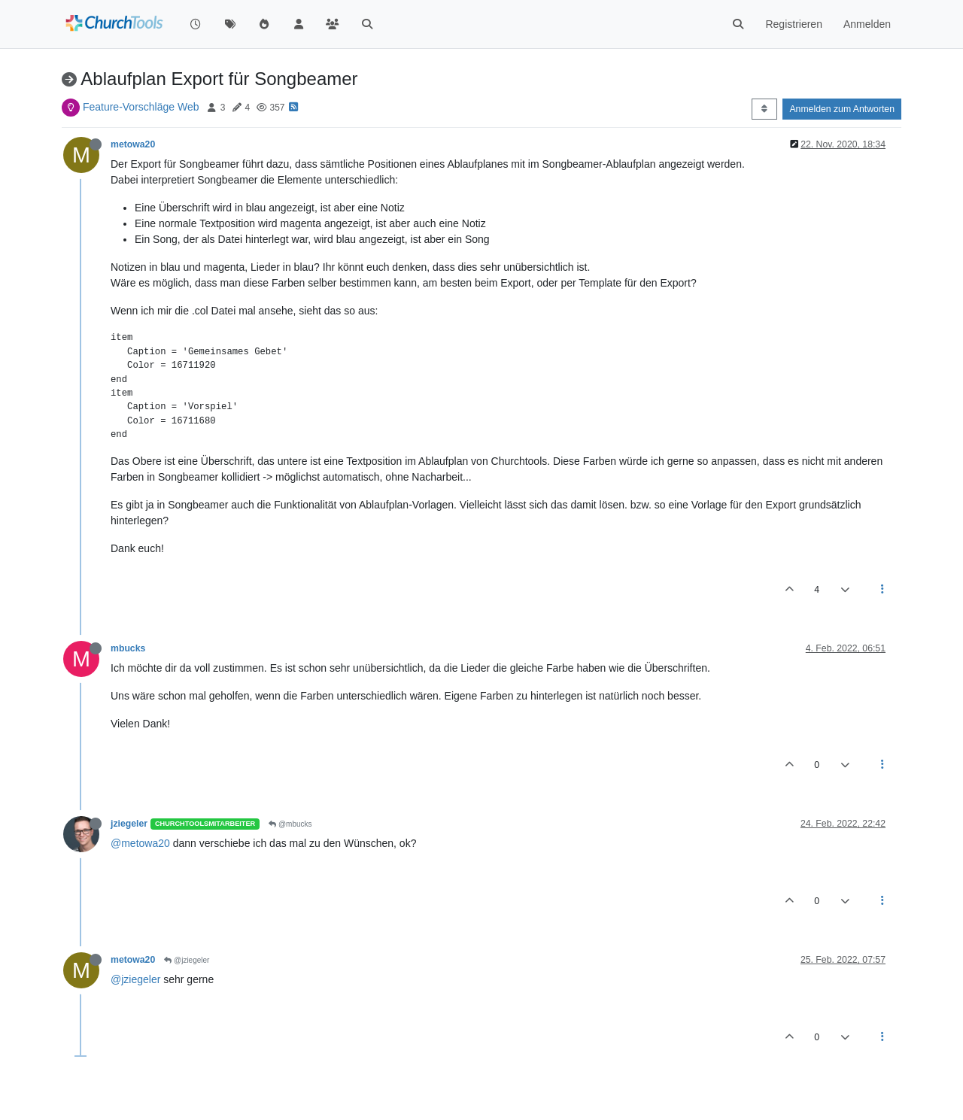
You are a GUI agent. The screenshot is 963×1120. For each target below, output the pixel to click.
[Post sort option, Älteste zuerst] (764, 109)
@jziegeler (186, 960)
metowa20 (133, 144)
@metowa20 (140, 843)
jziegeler (129, 823)
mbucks (128, 648)
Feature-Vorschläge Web (141, 107)
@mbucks (290, 824)
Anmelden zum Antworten (842, 109)
